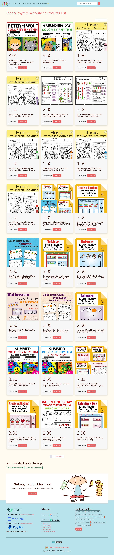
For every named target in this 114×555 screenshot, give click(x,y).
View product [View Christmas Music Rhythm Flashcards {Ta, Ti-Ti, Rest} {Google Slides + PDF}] (82, 283)
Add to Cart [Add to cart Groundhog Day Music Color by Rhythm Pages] (57, 68)
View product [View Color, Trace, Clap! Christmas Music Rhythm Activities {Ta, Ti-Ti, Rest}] (13, 283)
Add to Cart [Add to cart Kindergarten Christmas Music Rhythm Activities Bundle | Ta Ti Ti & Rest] (57, 229)
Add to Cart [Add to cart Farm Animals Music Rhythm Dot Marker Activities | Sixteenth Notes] (22, 176)
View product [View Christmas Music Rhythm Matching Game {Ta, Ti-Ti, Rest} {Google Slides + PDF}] (48, 283)
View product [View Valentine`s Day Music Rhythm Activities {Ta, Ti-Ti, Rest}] (48, 445)
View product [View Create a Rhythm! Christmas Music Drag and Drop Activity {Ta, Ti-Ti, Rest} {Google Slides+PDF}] (82, 229)
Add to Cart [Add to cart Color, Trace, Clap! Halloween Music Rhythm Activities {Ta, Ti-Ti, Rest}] (57, 337)
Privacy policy (47, 527)
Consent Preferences (49, 531)
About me (28, 4)
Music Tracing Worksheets (83, 522)
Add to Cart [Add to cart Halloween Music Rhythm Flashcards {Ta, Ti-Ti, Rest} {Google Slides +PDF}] (91, 337)
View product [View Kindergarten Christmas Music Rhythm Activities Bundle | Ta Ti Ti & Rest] (48, 229)
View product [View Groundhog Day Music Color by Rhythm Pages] (48, 68)
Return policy (47, 529)
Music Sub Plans (80, 511)
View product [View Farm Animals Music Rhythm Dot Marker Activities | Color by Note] (82, 68)
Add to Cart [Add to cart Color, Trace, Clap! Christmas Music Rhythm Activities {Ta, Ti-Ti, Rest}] (22, 283)
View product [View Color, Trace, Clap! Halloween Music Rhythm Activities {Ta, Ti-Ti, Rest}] (48, 337)
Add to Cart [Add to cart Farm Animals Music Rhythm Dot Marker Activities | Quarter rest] (91, 176)
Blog (33, 4)
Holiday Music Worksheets (33, 468)
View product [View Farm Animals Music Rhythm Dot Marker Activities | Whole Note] (13, 122)
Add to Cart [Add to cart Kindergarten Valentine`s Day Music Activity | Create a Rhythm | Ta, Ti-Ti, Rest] (22, 445)
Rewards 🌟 (45, 4)
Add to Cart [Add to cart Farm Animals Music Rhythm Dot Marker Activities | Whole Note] (22, 122)
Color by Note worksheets (93, 511)
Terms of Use (47, 524)
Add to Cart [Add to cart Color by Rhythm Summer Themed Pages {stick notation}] (57, 391)
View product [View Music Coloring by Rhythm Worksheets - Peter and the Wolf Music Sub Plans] (13, 68)
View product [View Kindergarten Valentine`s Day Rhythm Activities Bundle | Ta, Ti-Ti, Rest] (82, 391)
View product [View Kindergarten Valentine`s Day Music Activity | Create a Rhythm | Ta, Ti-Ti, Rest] (13, 445)
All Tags (78, 529)
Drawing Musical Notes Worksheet (85, 519)
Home (15, 4)
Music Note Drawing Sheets (98, 522)
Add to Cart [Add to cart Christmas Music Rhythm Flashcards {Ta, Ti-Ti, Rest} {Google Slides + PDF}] (91, 283)
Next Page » (59, 456)
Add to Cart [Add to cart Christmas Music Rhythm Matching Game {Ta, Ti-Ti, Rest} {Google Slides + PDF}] (57, 283)
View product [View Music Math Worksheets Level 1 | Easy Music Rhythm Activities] (82, 122)
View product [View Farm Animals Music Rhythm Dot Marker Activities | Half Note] (48, 176)
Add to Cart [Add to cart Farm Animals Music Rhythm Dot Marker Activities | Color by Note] (91, 68)
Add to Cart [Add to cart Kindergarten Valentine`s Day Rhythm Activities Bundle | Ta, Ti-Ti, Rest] (91, 391)
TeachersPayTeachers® (27, 515)
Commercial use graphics (97, 517)
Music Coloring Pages (82, 514)
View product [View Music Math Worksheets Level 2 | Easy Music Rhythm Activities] (48, 122)
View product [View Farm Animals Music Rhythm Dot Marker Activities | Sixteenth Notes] (13, 176)
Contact (38, 4)
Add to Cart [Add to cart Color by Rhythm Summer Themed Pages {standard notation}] (22, 391)
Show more (32, 493)
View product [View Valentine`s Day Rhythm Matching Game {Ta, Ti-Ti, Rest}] (82, 445)
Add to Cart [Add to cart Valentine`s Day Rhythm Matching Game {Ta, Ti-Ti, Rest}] (91, 445)
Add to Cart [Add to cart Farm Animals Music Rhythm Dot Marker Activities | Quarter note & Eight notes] (22, 229)
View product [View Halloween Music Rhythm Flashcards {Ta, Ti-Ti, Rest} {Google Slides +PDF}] (82, 337)
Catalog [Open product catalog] (20, 4)
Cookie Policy (47, 526)
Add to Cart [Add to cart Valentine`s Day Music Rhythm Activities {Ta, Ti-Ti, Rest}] (57, 445)
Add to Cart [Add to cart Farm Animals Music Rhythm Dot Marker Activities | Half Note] (57, 176)
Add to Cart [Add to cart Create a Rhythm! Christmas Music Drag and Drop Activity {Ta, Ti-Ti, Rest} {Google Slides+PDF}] (91, 229)
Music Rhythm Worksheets (15, 468)
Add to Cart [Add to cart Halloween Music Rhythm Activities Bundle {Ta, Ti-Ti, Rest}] (22, 337)
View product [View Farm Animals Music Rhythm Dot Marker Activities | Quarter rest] (82, 176)
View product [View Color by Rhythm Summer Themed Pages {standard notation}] (13, 391)
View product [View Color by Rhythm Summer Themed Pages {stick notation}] (48, 391)
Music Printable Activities (83, 517)
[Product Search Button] (99, 3)
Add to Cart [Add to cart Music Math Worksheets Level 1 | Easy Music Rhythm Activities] (91, 122)
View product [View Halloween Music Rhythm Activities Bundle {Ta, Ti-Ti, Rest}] (13, 337)
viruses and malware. (26, 523)
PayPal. (26, 531)
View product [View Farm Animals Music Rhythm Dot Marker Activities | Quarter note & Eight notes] (13, 229)
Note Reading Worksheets (83, 525)
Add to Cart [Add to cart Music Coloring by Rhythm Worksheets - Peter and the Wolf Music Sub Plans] (22, 68)
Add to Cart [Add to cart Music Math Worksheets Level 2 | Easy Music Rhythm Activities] (57, 122)
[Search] (87, 3)
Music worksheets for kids (96, 514)
